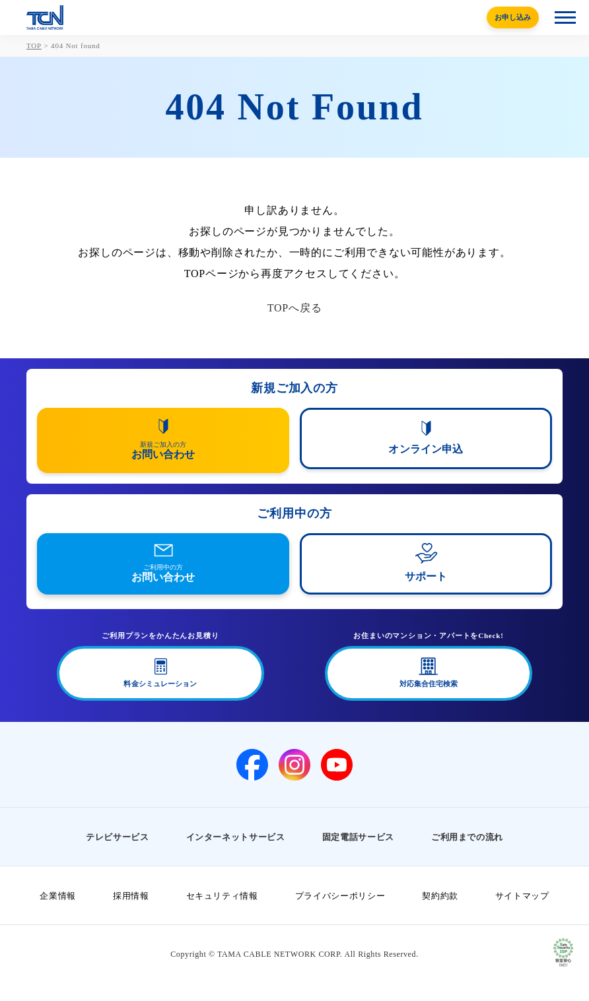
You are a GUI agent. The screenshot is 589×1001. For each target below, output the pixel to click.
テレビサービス (117, 837)
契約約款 (440, 896)
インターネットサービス (235, 837)
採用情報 (131, 896)
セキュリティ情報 (222, 896)
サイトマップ (522, 896)
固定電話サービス (358, 837)
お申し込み (513, 17)
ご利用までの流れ (467, 837)
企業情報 (58, 896)
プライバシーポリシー (340, 896)
